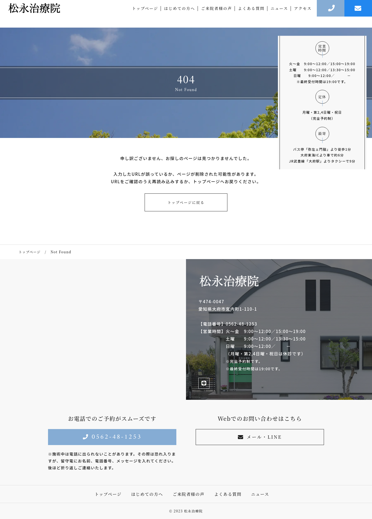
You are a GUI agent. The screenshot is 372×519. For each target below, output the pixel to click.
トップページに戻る (186, 202)
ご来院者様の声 (216, 14)
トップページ (145, 14)
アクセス (303, 14)
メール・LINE (260, 437)
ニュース (279, 14)
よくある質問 (251, 14)
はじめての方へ (179, 14)
